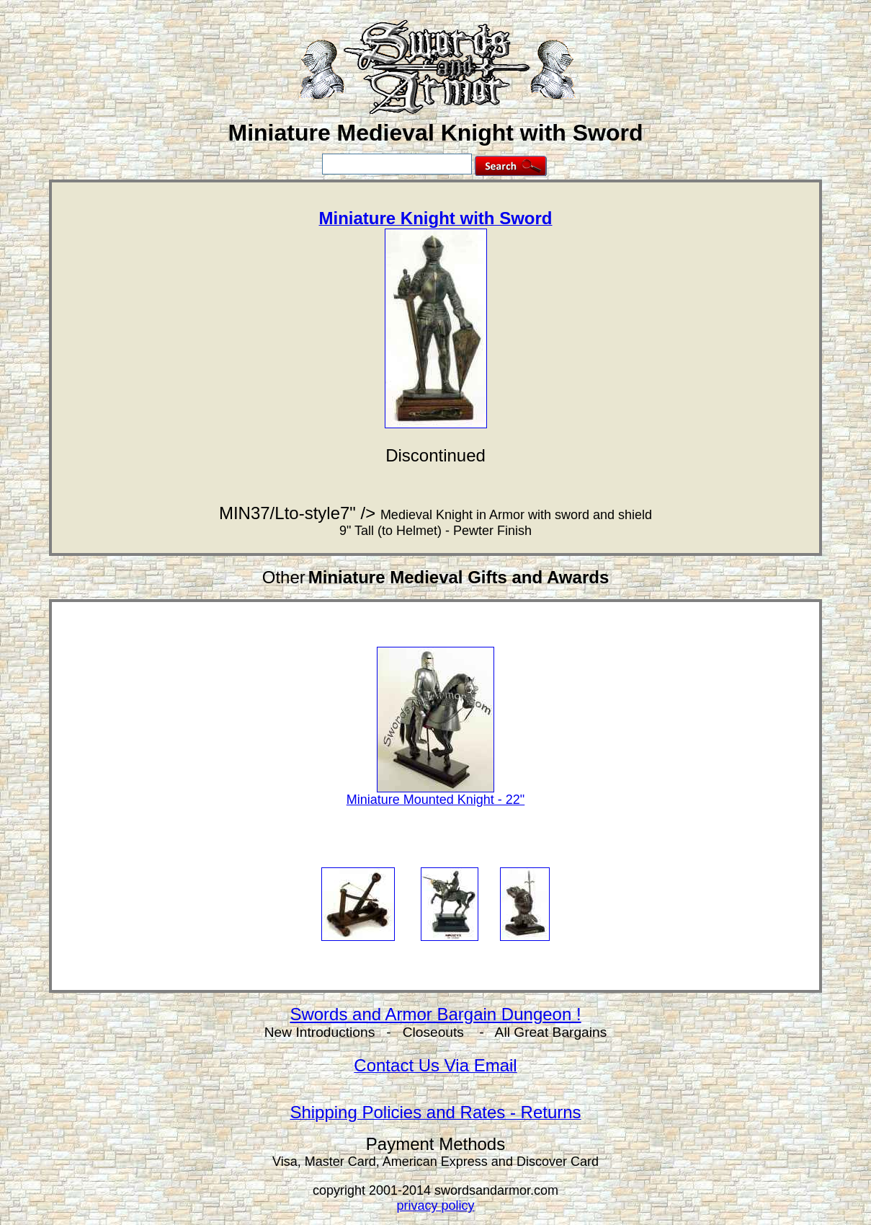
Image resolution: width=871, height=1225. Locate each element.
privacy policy (435, 1205)
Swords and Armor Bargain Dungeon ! (435, 1014)
